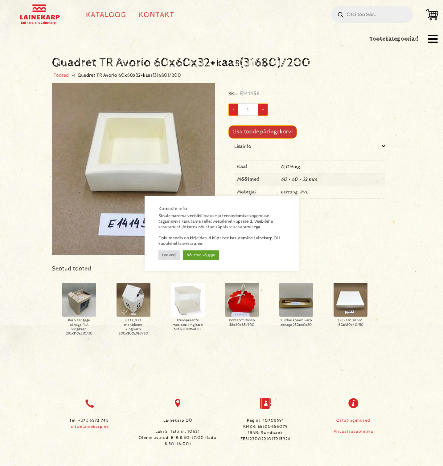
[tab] (309, 176)
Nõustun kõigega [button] (201, 255)
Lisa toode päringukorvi (262, 131)
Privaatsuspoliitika (353, 431)
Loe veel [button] (169, 255)
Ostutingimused (353, 420)
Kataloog (106, 14)
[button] (433, 39)
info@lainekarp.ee (90, 426)
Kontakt (157, 14)
